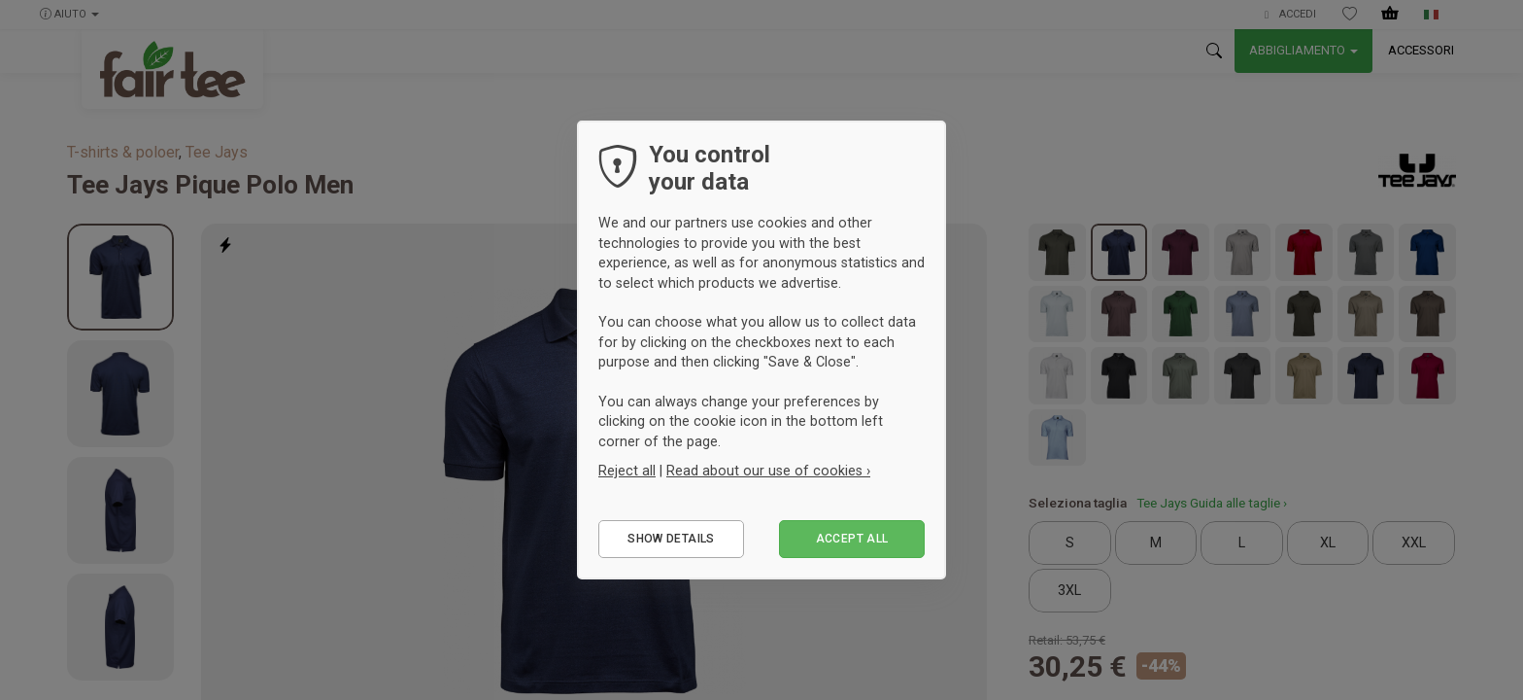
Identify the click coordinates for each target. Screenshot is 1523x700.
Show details (670, 538)
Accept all (852, 538)
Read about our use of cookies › (768, 470)
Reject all (627, 470)
